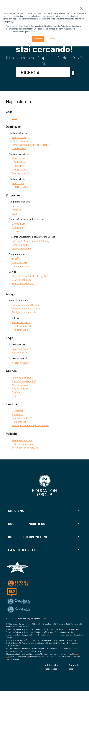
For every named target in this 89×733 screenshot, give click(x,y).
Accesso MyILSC (20, 362)
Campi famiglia (19, 262)
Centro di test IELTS (22, 418)
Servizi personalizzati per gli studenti (30, 425)
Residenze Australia (22, 326)
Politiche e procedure (22, 443)
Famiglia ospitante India (24, 312)
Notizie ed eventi (20, 384)
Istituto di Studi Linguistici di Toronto (31, 144)
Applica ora (17, 414)
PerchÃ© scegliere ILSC (24, 381)
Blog (14, 395)
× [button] (81, 8)
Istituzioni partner (21, 244)
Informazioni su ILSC (22, 377)
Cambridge (17, 227)
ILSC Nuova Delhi (20, 186)
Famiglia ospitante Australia (26, 308)
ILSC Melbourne (19, 169)
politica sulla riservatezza (25, 447)
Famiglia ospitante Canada (25, 304)
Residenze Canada (21, 322)
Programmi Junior (21, 265)
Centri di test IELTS (21, 279)
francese (16, 209)
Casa (14, 118)
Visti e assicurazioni (22, 440)
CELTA (15, 230)
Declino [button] (52, 39)
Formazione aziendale (23, 283)
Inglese (15, 205)
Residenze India (20, 329)
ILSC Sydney (18, 165)
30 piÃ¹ (15, 258)
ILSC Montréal (19, 148)
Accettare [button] (38, 39)
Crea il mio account (21, 348)
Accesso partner (20, 352)
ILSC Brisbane (19, 162)
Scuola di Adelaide (21, 173)
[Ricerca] (73, 73)
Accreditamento (20, 388)
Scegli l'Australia (20, 158)
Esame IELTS (19, 223)
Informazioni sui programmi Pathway (30, 241)
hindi (14, 213)
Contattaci (17, 410)
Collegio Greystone (21, 248)
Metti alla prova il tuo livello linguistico (31, 276)
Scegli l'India (18, 183)
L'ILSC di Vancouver (22, 141)
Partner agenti (19, 421)
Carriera (16, 392)
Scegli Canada (19, 137)
